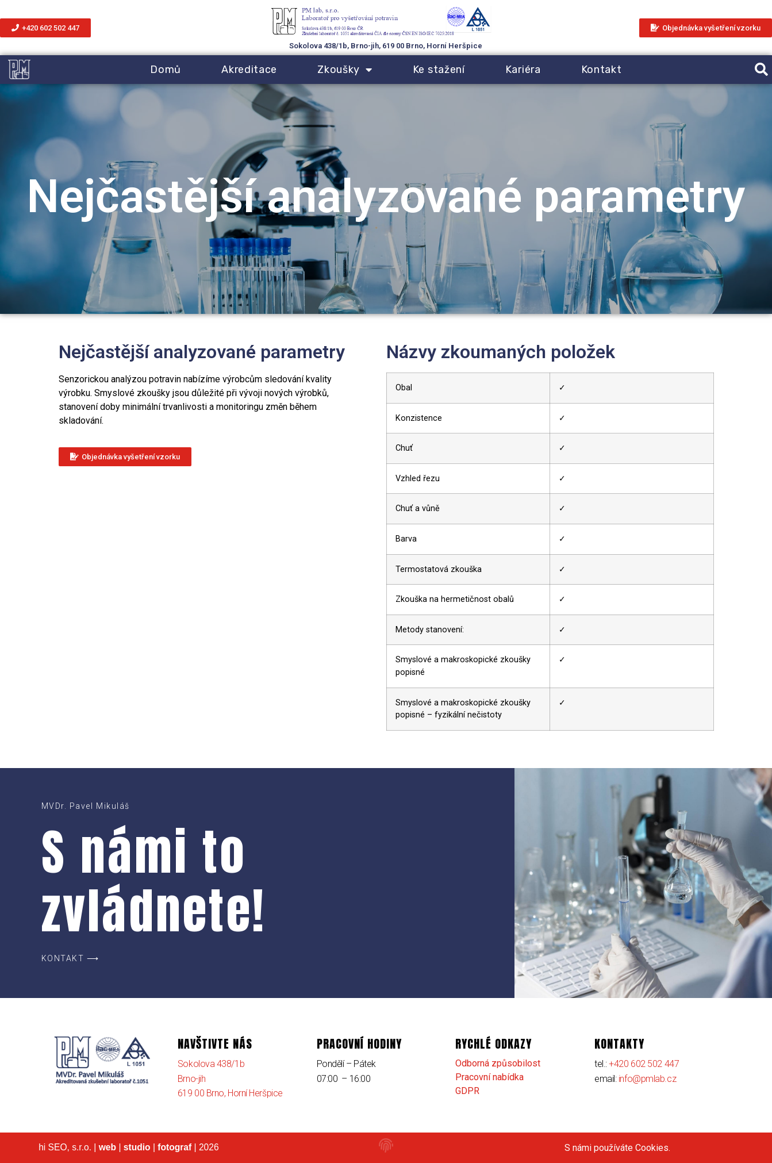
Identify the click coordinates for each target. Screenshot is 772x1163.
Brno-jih (191, 1078)
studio (137, 1147)
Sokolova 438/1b (211, 1063)
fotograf (174, 1147)
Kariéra (523, 69)
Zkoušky (344, 69)
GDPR (467, 1090)
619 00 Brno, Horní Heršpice (230, 1093)
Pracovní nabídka (489, 1077)
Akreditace (249, 69)
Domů (165, 69)
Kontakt (601, 69)
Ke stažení (439, 69)
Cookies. (652, 1147)
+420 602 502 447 (644, 1063)
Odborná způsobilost (497, 1063)
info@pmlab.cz (647, 1078)
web (107, 1147)
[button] (761, 70)
